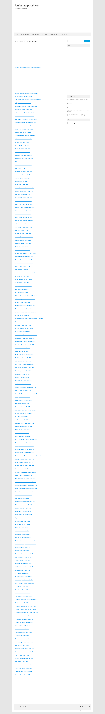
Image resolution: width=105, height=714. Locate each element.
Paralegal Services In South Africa (23, 511)
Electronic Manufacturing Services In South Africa (26, 305)
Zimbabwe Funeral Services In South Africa (25, 674)
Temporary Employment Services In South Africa (26, 599)
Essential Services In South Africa (23, 325)
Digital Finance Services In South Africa (24, 263)
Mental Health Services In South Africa (24, 426)
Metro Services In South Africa (22, 433)
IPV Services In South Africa (21, 416)
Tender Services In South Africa (22, 602)
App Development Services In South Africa (25, 135)
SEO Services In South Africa (21, 573)
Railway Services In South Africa (22, 550)
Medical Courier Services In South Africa (24, 423)
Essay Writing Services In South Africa (24, 328)
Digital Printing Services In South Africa (24, 266)
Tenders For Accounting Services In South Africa (26, 612)
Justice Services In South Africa (22, 419)
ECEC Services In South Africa (22, 292)
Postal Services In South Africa (22, 531)
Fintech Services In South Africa (22, 348)
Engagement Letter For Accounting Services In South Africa (29, 318)
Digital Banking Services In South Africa (24, 259)
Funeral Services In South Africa (22, 374)
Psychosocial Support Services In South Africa (25, 540)
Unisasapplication (27, 5)
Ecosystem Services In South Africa (23, 286)
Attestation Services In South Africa (23, 139)
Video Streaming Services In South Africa (24, 658)
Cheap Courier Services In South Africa (24, 204)
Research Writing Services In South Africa (24, 553)
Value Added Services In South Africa (23, 109)
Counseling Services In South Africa (23, 227)
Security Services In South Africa (22, 570)
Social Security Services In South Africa (24, 580)
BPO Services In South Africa (22, 161)
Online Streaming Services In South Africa (25, 491)
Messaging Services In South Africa (23, 429)
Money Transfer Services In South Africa (24, 449)
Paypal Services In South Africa (22, 517)
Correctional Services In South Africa (23, 197)
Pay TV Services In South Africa (22, 524)
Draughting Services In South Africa (23, 279)
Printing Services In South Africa (22, 534)
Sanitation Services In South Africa (23, 563)
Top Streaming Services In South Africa (24, 619)
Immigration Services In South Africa (23, 406)
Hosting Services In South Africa (22, 403)
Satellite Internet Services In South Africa (24, 567)
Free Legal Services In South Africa (23, 361)
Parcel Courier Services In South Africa (24, 514)
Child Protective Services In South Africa (24, 207)
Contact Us (64, 34)
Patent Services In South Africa (22, 527)
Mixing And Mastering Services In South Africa (26, 439)
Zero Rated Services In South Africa (23, 671)
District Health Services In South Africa (24, 256)
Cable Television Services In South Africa (24, 188)
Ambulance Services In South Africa (23, 126)
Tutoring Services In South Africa (23, 638)
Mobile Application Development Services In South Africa (28, 455)
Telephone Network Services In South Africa (25, 609)
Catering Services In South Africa (22, 178)
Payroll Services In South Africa (22, 521)
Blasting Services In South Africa (22, 152)
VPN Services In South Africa (21, 661)
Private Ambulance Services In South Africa (25, 501)
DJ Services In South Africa (21, 269)
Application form (25, 34)
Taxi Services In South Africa (21, 586)
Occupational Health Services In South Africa (25, 482)
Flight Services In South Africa (22, 351)
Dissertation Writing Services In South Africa (25, 253)
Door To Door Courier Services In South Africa (25, 273)
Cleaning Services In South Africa (23, 214)
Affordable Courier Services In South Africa (25, 112)
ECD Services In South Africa (21, 289)
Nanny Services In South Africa (22, 468)
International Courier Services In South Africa (25, 410)
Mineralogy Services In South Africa (23, 442)
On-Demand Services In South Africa (23, 495)
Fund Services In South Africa (22, 377)
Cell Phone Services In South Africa (23, 201)
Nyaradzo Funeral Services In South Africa (25, 478)
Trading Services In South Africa (22, 635)
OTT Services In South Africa (22, 498)
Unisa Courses (35, 34)
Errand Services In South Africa (22, 321)
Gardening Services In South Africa (23, 384)
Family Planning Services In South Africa (24, 338)
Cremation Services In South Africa (23, 233)
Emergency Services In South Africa (23, 308)
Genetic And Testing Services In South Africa (25, 387)
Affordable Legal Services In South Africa (24, 116)
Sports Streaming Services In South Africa (24, 583)
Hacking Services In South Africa (22, 397)
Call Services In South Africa (21, 184)
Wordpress (88, 710)
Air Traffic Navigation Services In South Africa (25, 122)
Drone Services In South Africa (22, 276)
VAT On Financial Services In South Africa (24, 648)
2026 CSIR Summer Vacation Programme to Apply (78, 99)
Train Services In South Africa (22, 629)
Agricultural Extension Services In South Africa (26, 119)
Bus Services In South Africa (21, 168)
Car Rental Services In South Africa (23, 175)
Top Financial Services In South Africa (24, 622)
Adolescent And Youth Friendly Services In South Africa (28, 99)
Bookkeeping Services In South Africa (24, 158)
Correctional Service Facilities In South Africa (25, 344)
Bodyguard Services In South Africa (23, 155)
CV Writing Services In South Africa (23, 243)
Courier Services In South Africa (22, 194)
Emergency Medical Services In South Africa (25, 312)
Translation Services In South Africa (23, 632)
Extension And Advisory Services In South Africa (26, 106)
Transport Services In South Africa (23, 625)
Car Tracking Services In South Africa (23, 171)
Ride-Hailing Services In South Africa (23, 557)
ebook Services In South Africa (22, 282)
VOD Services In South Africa (22, 655)
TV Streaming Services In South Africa (24, 642)
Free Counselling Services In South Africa (24, 367)
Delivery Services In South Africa (22, 250)
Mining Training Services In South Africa (24, 446)
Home (16, 34)
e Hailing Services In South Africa (22, 302)
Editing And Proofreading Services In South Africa (26, 295)
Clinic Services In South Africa (22, 224)
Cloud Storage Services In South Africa (24, 217)
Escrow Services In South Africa (22, 331)
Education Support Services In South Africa (25, 299)
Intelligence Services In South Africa (23, 413)
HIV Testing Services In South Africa (23, 400)
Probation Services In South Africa (23, 537)
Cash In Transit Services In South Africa (24, 191)
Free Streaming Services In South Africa (24, 364)
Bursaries (44, 34)
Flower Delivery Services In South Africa (24, 354)
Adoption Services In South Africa (23, 103)
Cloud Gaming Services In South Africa (24, 220)
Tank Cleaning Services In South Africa (24, 589)
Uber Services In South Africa (22, 645)
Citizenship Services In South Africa (23, 210)
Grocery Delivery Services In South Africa (24, 390)
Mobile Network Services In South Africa (24, 452)
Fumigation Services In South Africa (23, 380)
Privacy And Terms (54, 34)
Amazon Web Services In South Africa (24, 129)
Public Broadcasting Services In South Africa (25, 544)
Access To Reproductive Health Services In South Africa (28, 67)
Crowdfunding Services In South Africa (24, 237)
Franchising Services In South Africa (23, 370)
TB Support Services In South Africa (23, 596)
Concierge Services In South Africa (23, 230)
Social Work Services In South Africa (23, 576)
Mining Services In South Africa (22, 436)
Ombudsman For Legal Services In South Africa (26, 485)
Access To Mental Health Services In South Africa (26, 93)
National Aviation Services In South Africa (24, 465)
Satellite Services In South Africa (22, 560)
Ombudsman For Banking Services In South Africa (26, 488)
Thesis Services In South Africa (22, 616)
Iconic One (74, 710)
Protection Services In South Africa (23, 508)
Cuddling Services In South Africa (23, 240)
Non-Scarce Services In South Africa (23, 475)
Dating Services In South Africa (22, 246)
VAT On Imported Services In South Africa (24, 651)
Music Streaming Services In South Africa (24, 462)
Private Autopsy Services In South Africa (24, 504)
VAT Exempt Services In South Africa (23, 665)
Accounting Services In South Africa (23, 96)
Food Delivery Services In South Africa (24, 357)
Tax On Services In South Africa (22, 593)
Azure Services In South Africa (22, 145)
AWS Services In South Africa (22, 142)
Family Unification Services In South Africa (25, 341)
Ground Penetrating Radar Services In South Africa (26, 393)
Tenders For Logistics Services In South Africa (25, 606)
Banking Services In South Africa (22, 148)
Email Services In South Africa (22, 315)
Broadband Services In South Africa (23, 165)
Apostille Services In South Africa (23, 132)
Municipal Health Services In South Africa (24, 459)
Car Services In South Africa (21, 181)
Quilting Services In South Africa (22, 547)
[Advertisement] (52, 21)
